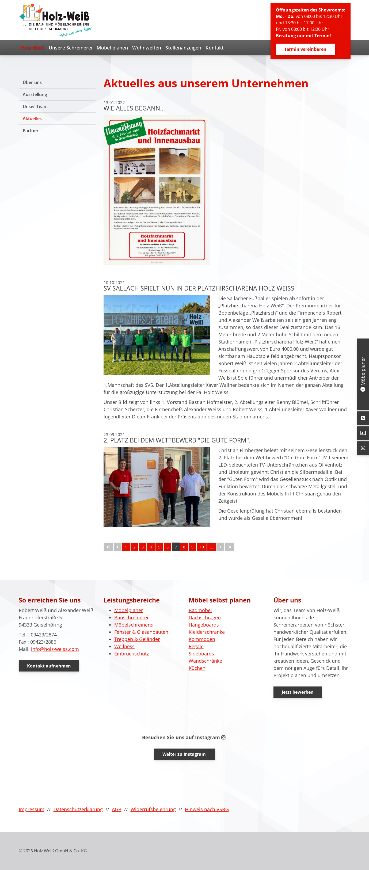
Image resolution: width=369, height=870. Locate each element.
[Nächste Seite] (220, 547)
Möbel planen (112, 47)
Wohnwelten (146, 47)
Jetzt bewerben (298, 692)
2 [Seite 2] (134, 547)
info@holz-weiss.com (55, 649)
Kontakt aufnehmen (49, 666)
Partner (31, 130)
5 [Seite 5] (159, 547)
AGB (116, 809)
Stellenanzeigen (183, 47)
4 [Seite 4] (151, 547)
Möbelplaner (128, 610)
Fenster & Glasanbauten (141, 632)
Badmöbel (200, 610)
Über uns (32, 82)
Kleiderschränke (207, 632)
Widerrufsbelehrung (153, 809)
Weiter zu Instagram (184, 754)
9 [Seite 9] (192, 547)
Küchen (197, 668)
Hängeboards (204, 624)
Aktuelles (32, 118)
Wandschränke (205, 661)
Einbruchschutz (131, 653)
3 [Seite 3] (143, 547)
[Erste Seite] (108, 547)
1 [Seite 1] (126, 547)
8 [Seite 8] (184, 547)
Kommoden (202, 639)
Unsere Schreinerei (70, 47)
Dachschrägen (205, 617)
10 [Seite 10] (202, 547)
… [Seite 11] (211, 547)
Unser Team (35, 106)
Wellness (124, 646)
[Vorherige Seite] (117, 547)
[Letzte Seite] (229, 547)
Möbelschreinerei (134, 624)
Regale (196, 646)
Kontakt (215, 47)
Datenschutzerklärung (78, 809)
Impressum (31, 809)
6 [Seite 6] (167, 547)
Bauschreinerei (131, 617)
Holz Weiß (32, 47)
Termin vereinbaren (305, 49)
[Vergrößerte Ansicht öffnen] (157, 190)
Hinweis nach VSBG (207, 809)
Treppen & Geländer (137, 639)
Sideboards (201, 653)
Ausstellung (35, 94)
